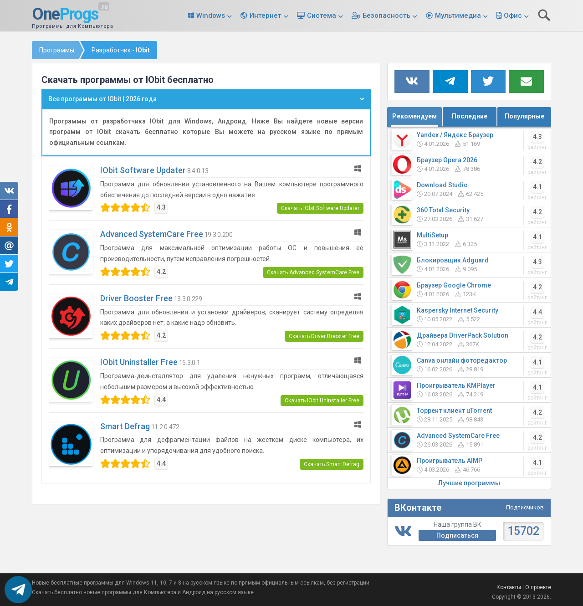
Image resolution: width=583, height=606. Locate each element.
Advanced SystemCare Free (151, 234)
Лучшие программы (469, 483)
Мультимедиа (458, 15)
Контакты (508, 587)
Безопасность (386, 15)
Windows (210, 15)
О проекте (538, 587)
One (65, 14)
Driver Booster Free (136, 298)
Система (321, 15)
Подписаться (457, 535)
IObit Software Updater (143, 170)
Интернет (265, 15)
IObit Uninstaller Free (139, 362)
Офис (513, 15)
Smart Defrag (125, 426)
